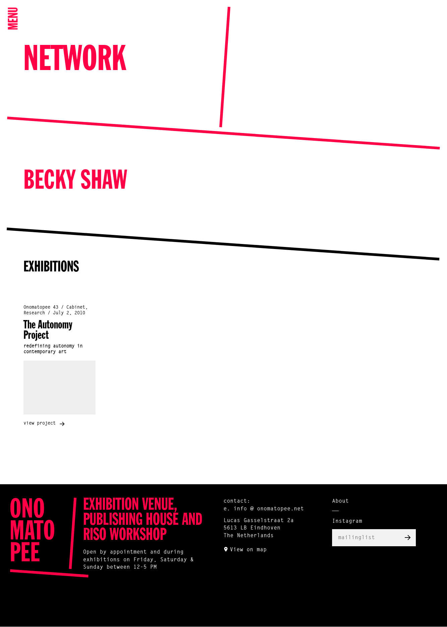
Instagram (347, 521)
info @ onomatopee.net (269, 509)
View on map (248, 550)
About (340, 501)
